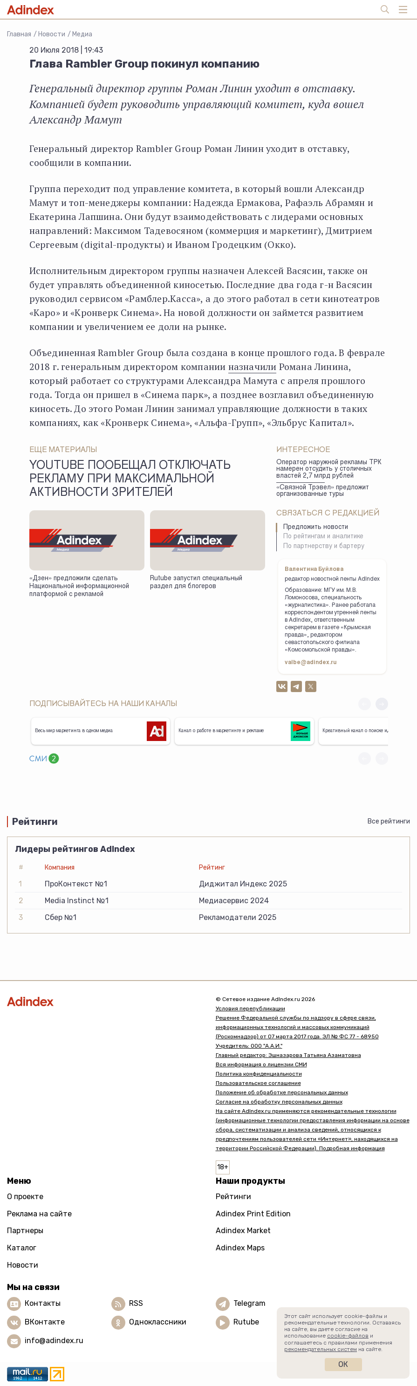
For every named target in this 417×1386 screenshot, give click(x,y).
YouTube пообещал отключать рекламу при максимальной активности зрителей (130, 480)
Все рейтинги (389, 821)
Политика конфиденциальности (259, 1073)
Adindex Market (243, 1230)
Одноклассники (157, 1321)
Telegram (249, 1303)
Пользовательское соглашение (258, 1083)
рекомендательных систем (320, 1349)
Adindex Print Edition (253, 1213)
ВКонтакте (45, 1321)
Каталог (21, 1247)
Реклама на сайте (39, 1213)
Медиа (82, 34)
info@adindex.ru (54, 1340)
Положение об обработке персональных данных (282, 1092)
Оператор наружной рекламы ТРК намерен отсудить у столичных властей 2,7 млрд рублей (329, 470)
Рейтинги (233, 1196)
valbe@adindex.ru (311, 663)
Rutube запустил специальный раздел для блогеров (196, 583)
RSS (136, 1303)
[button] (382, 704)
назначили (252, 366)
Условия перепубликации (250, 1008)
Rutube (246, 1321)
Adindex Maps (240, 1247)
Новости (51, 34)
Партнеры (25, 1230)
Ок (343, 1364)
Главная (19, 34)
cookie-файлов (348, 1335)
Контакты (43, 1303)
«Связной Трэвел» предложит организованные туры (322, 491)
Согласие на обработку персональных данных (279, 1101)
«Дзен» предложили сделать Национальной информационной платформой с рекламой (79, 586)
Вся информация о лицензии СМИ (261, 1064)
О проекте (25, 1196)
